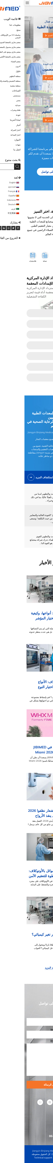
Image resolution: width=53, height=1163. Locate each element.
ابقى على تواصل (26, 171)
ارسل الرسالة (26, 1084)
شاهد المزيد (26, 967)
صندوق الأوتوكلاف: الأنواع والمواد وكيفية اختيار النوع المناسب (31, 687)
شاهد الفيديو (26, 35)
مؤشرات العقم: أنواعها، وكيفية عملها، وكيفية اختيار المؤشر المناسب (28, 618)
